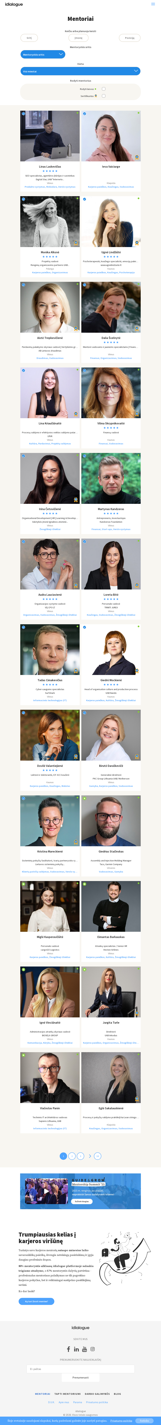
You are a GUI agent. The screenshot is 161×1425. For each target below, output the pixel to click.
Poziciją (129, 37)
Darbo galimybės (97, 1393)
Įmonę (78, 37)
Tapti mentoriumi (67, 1393)
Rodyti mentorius (80, 81)
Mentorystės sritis (80, 47)
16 (97, 1156)
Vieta (80, 64)
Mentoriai (42, 1393)
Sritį (29, 37)
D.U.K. (51, 1402)
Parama (77, 1402)
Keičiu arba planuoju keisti (80, 31)
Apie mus (64, 1402)
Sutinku (144, 1420)
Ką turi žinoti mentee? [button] (36, 1301)
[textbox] (42, 55)
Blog (117, 1393)
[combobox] (42, 54)
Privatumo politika (97, 1402)
